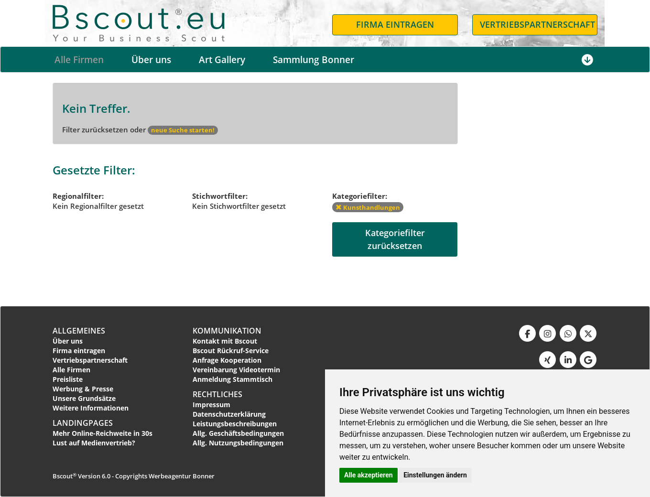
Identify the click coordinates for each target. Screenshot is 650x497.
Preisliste (68, 379)
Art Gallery (222, 60)
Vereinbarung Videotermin (236, 369)
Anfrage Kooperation (227, 360)
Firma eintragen (79, 350)
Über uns (151, 60)
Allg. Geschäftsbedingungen (238, 433)
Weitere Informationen (91, 407)
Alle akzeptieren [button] (368, 475)
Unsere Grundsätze (84, 398)
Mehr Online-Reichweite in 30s (102, 433)
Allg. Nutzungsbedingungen (238, 442)
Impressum (211, 404)
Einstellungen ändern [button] (435, 475)
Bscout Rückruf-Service (231, 350)
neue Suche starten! (183, 130)
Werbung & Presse (83, 388)
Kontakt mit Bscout (225, 341)
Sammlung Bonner (313, 60)
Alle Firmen (79, 60)
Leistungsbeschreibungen (235, 423)
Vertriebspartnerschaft (90, 360)
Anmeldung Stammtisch (232, 379)
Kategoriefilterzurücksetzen (395, 239)
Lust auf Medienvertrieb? (94, 442)
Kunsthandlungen (368, 207)
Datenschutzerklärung (229, 414)
